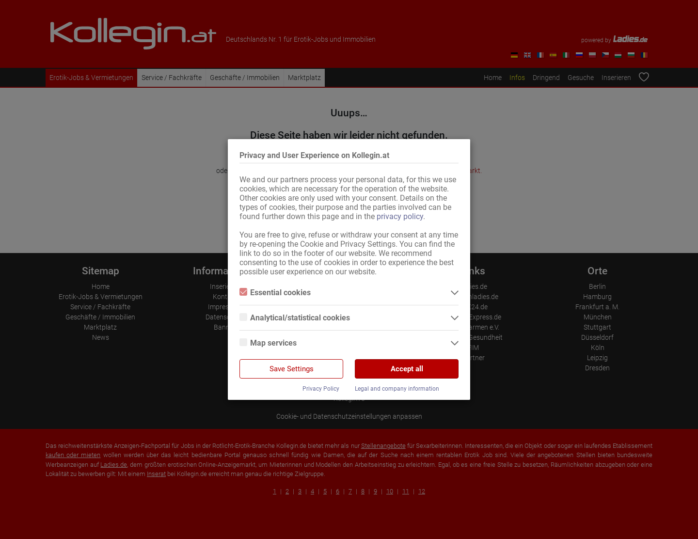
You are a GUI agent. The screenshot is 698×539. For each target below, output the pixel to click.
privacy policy (400, 216)
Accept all (407, 369)
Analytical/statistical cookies (294, 317)
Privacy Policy (320, 388)
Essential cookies (275, 292)
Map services (268, 343)
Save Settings (292, 369)
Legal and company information (397, 388)
